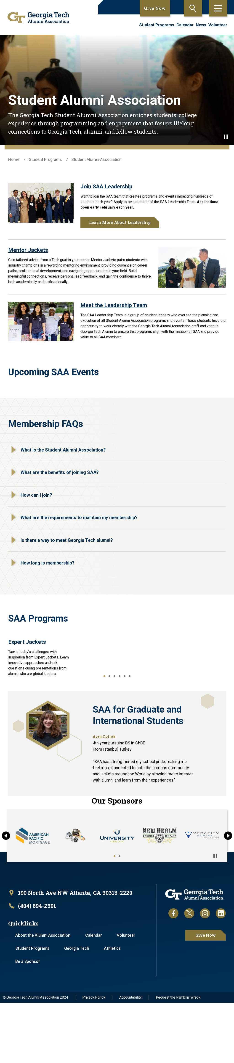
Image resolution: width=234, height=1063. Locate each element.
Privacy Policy (93, 1057)
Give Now (155, 8)
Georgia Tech (76, 1008)
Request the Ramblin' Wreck (178, 1057)
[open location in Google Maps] (70, 953)
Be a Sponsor (27, 1021)
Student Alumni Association (96, 159)
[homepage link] (37, 17)
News (201, 24)
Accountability (130, 1057)
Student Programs (156, 24)
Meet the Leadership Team (113, 305)
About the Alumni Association (42, 995)
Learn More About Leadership (120, 222)
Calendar (185, 24)
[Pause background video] (225, 136)
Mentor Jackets (28, 250)
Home (13, 159)
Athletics (112, 1008)
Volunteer (217, 24)
